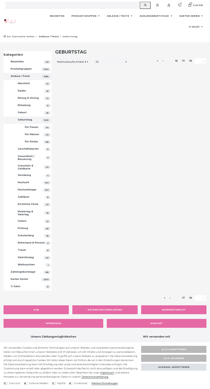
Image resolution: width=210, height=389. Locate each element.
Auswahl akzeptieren (173, 367)
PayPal (61, 383)
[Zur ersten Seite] (157, 61)
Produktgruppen (84, 16)
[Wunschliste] (180, 5)
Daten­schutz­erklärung (95, 376)
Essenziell (14, 383)
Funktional (80, 383)
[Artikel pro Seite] (111, 61)
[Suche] (145, 5)
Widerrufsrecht (174, 309)
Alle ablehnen (173, 358)
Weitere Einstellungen (104, 383)
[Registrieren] (169, 5)
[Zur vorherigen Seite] (166, 61)
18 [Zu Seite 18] (190, 60)
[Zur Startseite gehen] (19, 36)
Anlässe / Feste (118, 16)
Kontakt (157, 323)
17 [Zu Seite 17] (183, 60)
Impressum (53, 323)
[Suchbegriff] (72, 5)
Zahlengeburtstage (155, 16)
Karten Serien (189, 16)
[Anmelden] (157, 5)
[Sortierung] (72, 61)
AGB (36, 309)
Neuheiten (57, 16)
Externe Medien (38, 383)
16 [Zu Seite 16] (176, 60)
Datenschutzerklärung (105, 309)
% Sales (194, 26)
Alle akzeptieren (173, 349)
